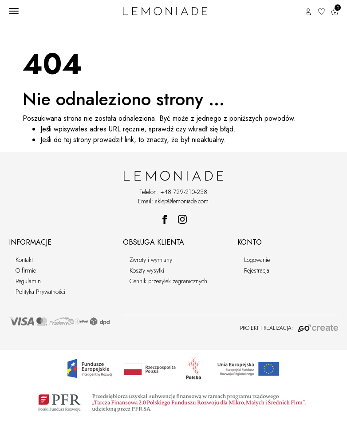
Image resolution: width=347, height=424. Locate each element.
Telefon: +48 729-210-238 (173, 191)
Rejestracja (256, 270)
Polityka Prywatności (40, 291)
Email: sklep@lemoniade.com (173, 201)
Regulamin (28, 281)
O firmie (26, 270)
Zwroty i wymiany (151, 259)
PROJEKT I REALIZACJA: (289, 328)
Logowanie (257, 259)
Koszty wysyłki (147, 270)
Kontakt (24, 259)
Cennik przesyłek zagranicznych (168, 281)
